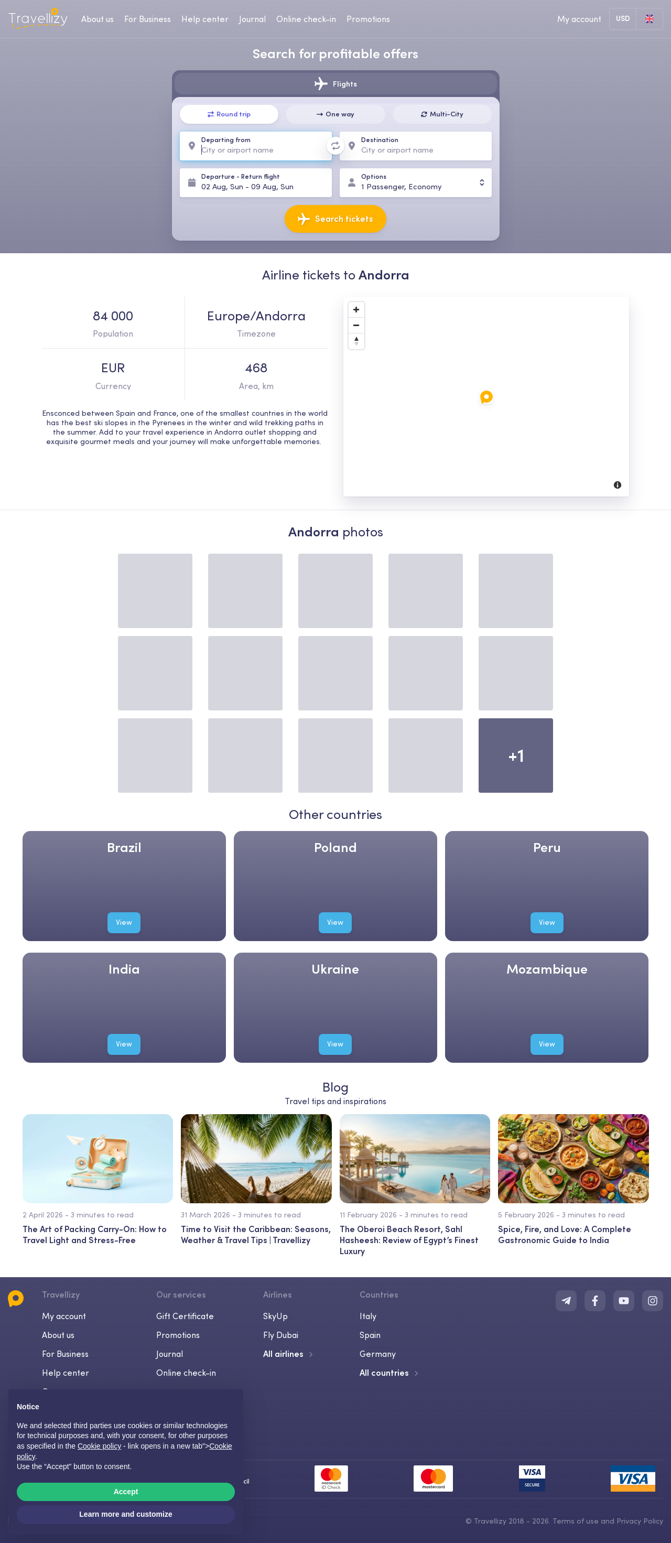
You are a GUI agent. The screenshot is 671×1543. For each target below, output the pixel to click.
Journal (169, 1354)
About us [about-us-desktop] (97, 19)
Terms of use (576, 1521)
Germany (378, 1354)
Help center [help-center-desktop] (205, 19)
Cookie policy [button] (99, 1446)
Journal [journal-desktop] (252, 19)
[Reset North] (356, 341)
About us (58, 1335)
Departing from (226, 139)
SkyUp (275, 1316)
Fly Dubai (280, 1335)
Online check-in (186, 1372)
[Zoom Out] (356, 325)
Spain (370, 1335)
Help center (65, 1372)
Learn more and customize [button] (125, 1514)
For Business (65, 1354)
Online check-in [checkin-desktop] (306, 19)
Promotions (368, 19)
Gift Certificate (185, 1316)
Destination (379, 139)
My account (64, 1316)
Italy (368, 1316)
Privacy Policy (639, 1521)
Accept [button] (126, 1491)
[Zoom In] (356, 310)
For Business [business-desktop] (147, 19)
